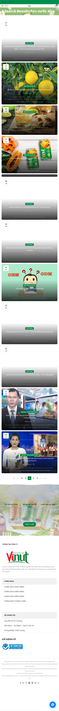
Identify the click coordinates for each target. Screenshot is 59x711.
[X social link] (23, 683)
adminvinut (28, 53)
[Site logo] (29, 6)
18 (21, 478)
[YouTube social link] (29, 683)
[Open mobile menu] (5, 6)
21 (33, 478)
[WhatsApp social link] (38, 683)
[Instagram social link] (26, 683)
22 (37, 478)
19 (25, 478)
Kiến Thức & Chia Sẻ (29, 86)
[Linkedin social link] (35, 683)
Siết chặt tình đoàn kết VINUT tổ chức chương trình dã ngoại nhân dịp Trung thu (29, 249)
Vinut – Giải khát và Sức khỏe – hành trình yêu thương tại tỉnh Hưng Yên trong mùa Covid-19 (29, 459)
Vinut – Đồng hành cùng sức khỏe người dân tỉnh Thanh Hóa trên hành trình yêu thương (29, 416)
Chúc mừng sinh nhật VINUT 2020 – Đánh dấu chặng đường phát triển (29, 331)
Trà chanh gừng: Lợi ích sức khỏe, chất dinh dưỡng (29, 115)
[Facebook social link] (20, 683)
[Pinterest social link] (32, 683)
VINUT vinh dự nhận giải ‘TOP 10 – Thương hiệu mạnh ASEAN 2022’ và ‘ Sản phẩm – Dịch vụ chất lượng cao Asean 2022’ (29, 47)
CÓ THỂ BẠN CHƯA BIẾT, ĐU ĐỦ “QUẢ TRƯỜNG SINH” (29, 158)
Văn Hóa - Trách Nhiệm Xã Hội (29, 412)
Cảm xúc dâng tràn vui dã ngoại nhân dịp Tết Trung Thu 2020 (29, 207)
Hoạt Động (29, 43)
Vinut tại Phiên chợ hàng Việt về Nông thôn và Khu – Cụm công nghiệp (29, 374)
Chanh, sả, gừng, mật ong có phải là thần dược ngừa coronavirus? (29, 89)
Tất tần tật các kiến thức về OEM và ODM (29, 288)
